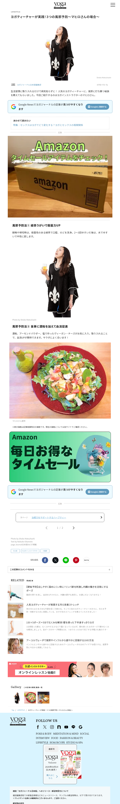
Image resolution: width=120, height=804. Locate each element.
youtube (60, 727)
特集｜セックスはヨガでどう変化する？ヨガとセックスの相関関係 (48, 125)
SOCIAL (78, 734)
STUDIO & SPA (68, 743)
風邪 (45, 551)
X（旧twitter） (55, 560)
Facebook (45, 560)
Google (75, 727)
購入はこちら (94, 750)
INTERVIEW (37, 738)
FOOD (48, 738)
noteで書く (86, 560)
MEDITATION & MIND (60, 734)
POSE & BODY (38, 734)
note (53, 727)
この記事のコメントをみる (22, 569)
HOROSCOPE (51, 743)
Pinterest (76, 560)
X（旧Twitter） (39, 727)
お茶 (15, 551)
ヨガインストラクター (30, 551)
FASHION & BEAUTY (65, 738)
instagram (46, 727)
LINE (66, 560)
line (68, 727)
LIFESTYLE (36, 743)
